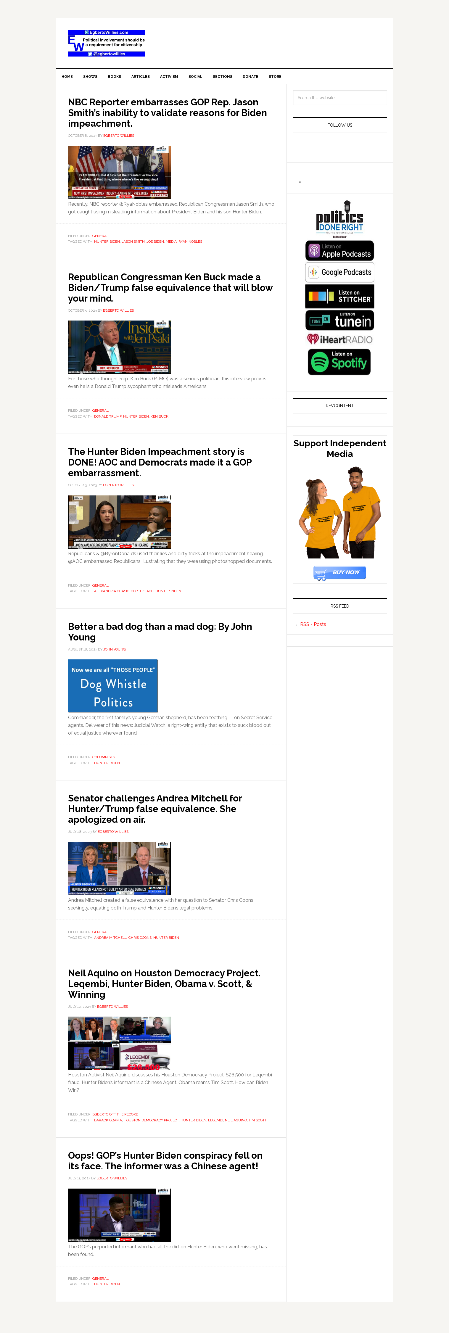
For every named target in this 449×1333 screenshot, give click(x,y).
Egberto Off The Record (115, 1117)
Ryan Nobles (190, 244)
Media (171, 244)
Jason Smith (133, 244)
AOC (150, 593)
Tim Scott (258, 1123)
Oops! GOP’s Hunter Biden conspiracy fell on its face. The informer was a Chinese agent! (163, 1168)
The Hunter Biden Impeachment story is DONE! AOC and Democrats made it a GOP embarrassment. (170, 464)
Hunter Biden (107, 244)
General (100, 238)
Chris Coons (140, 940)
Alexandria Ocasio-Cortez (119, 593)
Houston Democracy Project (151, 1123)
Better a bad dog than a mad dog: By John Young (162, 633)
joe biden (155, 244)
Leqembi (215, 1123)
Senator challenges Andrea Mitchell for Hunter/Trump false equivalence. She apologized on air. (168, 811)
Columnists (103, 759)
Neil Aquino (236, 1123)
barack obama (108, 1123)
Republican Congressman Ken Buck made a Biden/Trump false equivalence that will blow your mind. (170, 289)
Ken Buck (159, 419)
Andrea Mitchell (110, 940)
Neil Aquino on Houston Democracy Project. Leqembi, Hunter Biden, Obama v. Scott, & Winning (169, 985)
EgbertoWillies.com (106, 43)
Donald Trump (107, 419)
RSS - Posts (313, 627)
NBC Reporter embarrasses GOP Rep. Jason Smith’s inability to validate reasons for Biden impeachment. (163, 114)
